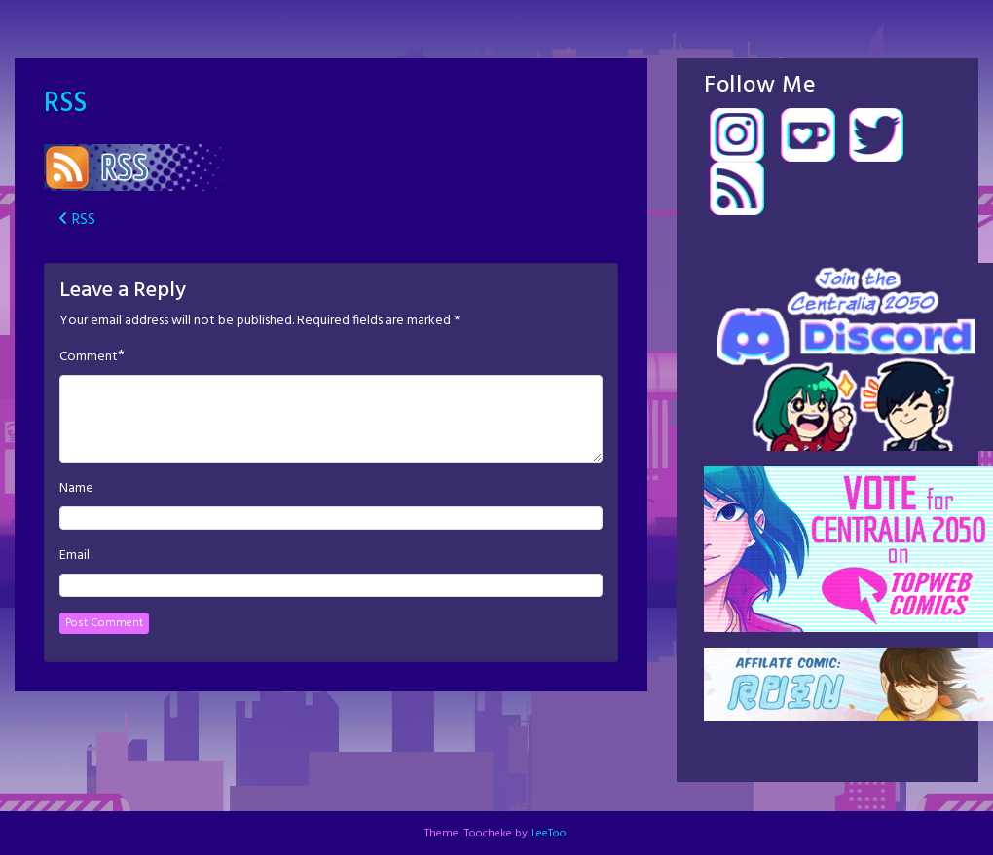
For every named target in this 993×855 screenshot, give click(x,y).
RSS (65, 104)
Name (76, 489)
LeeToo (549, 833)
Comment (88, 357)
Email (74, 556)
